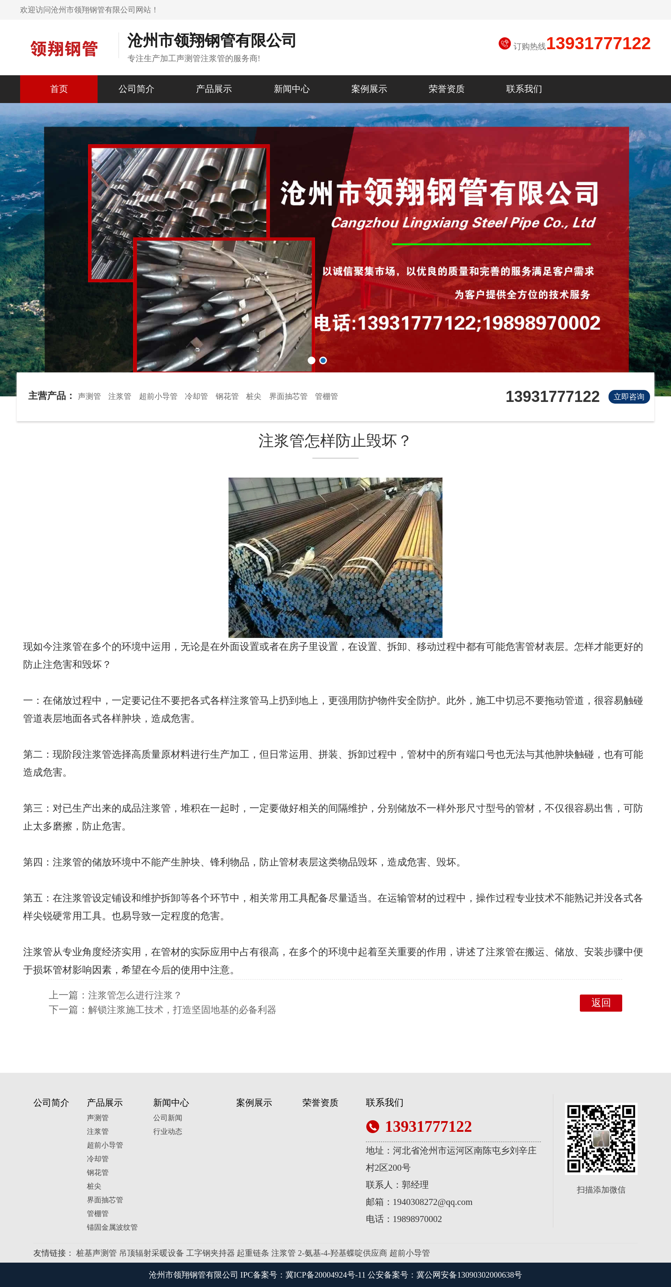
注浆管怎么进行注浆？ (135, 995)
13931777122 (598, 43)
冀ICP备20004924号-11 (325, 1274)
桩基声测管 (96, 1253)
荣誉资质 (447, 89)
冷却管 (196, 396)
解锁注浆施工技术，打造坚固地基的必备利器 (182, 1009)
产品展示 (214, 89)
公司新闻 (167, 1118)
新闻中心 (292, 89)
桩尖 (253, 396)
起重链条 (253, 1253)
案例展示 (369, 89)
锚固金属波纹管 (112, 1227)
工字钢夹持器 (210, 1253)
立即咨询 (629, 397)
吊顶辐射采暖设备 (151, 1253)
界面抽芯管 (288, 396)
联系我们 (524, 89)
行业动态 (167, 1132)
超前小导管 (158, 396)
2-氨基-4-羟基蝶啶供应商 (342, 1253)
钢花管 (227, 396)
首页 (59, 89)
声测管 (89, 396)
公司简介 (136, 89)
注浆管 (119, 396)
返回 (601, 1003)
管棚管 (326, 396)
